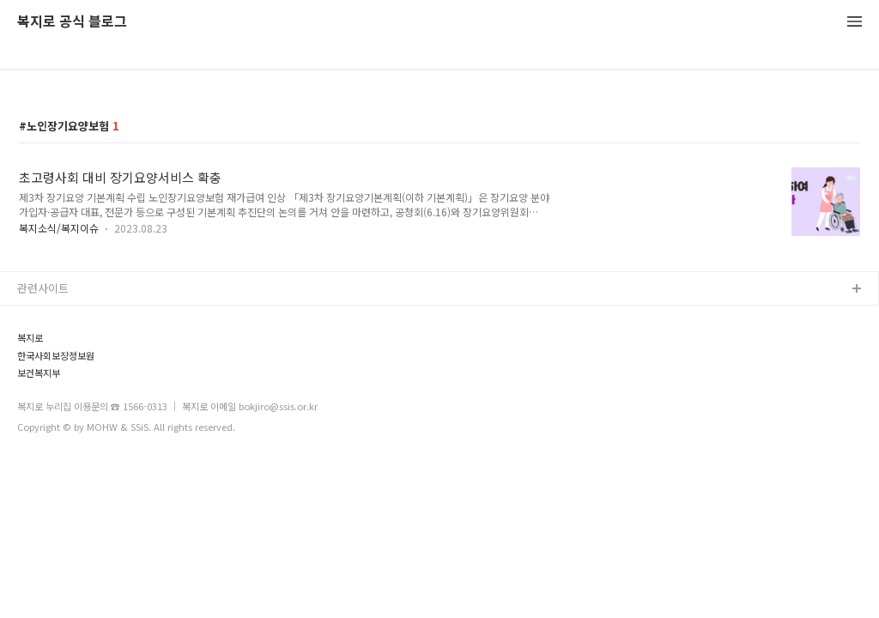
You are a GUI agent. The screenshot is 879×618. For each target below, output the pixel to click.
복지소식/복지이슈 (59, 228)
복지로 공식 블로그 (72, 22)
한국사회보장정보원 (55, 355)
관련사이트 (43, 288)
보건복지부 (38, 373)
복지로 (30, 337)
